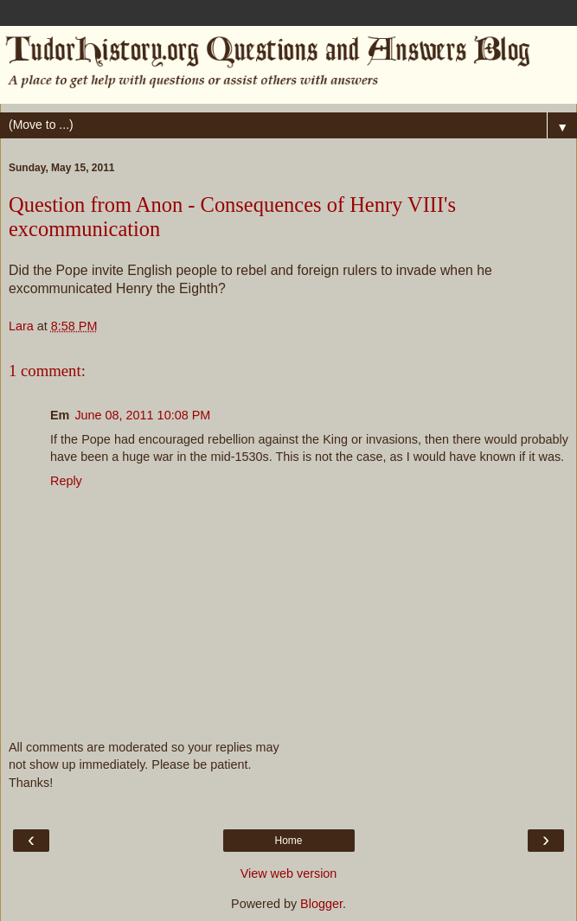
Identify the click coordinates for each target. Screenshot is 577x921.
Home (288, 841)
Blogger (321, 904)
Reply (66, 481)
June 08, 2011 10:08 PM (142, 415)
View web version (288, 873)
